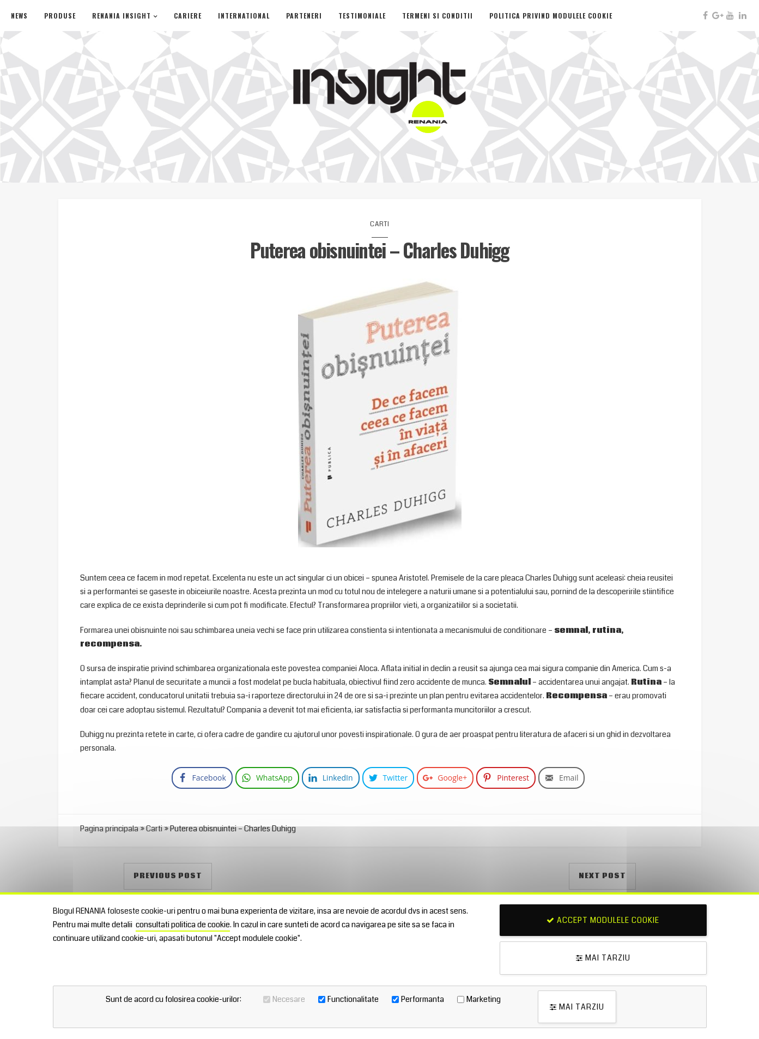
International (244, 15)
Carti (380, 224)
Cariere (188, 15)
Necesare (288, 999)
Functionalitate (353, 999)
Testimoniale (362, 15)
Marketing (483, 999)
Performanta (422, 999)
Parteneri (304, 15)
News (19, 15)
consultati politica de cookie (183, 924)
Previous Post (167, 876)
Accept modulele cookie (603, 920)
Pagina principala (109, 828)
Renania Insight (121, 15)
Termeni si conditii (437, 15)
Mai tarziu (603, 957)
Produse (60, 15)
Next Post (602, 876)
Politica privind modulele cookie (550, 15)
